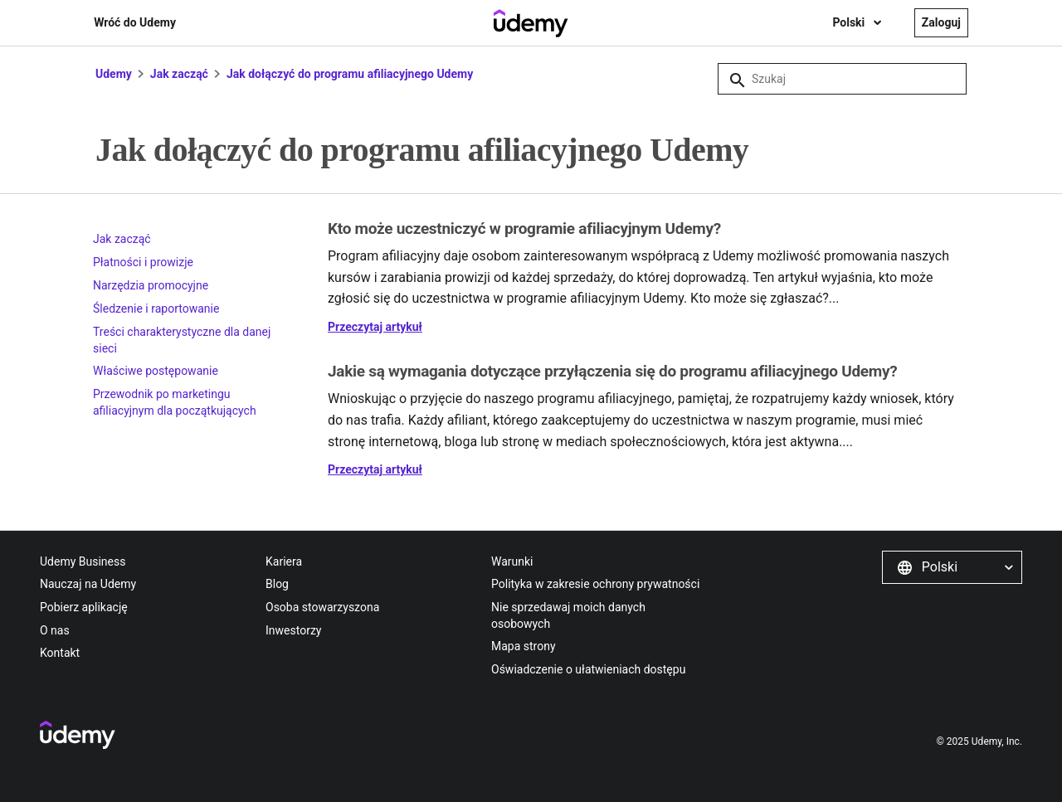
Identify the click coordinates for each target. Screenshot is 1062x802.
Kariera (284, 561)
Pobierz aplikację (84, 607)
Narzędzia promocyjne (150, 285)
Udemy (113, 73)
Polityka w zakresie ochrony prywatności (595, 584)
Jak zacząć (181, 73)
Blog (277, 584)
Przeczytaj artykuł (375, 326)
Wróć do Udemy (135, 22)
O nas (55, 630)
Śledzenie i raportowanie (156, 308)
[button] (952, 567)
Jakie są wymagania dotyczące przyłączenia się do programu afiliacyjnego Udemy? (612, 371)
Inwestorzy (293, 630)
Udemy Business (82, 561)
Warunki (512, 561)
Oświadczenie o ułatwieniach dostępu (588, 669)
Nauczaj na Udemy (88, 584)
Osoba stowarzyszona (322, 607)
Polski (849, 22)
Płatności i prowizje (143, 262)
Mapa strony (523, 646)
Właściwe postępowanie (155, 370)
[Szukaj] (842, 79)
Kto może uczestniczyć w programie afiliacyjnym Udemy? (524, 228)
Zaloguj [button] (941, 22)
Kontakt (60, 652)
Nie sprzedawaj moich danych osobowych (568, 615)
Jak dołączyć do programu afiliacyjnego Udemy (350, 73)
